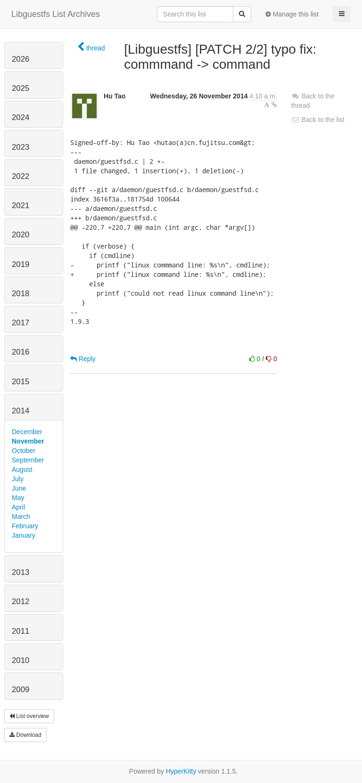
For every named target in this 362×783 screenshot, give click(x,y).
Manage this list (292, 14)
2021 (20, 205)
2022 (20, 176)
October (23, 450)
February (25, 526)
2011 (20, 631)
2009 (20, 689)
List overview (29, 716)
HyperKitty (181, 771)
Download (25, 735)
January (23, 535)
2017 (20, 322)
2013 (20, 572)
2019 (20, 264)
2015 (20, 381)
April (18, 507)
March (21, 516)
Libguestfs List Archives (55, 14)
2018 (20, 293)
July (18, 479)
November (28, 441)
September (28, 460)
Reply (83, 359)
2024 (20, 117)
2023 (20, 147)
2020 (20, 234)
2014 (20, 410)
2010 (20, 660)
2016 (20, 351)
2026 (20, 59)
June (19, 488)
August (22, 469)
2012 (20, 601)
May (18, 497)
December (27, 432)
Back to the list (318, 119)
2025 (20, 88)
